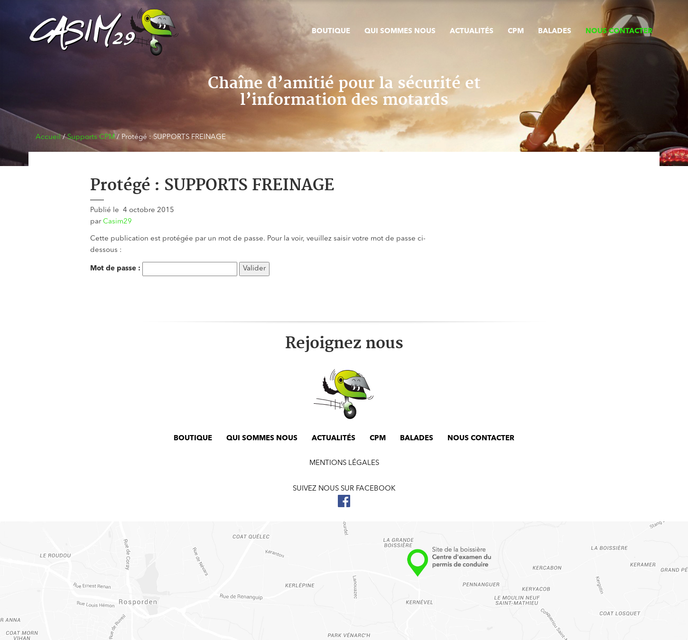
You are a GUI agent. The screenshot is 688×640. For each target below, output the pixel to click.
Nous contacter (619, 31)
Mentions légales (344, 463)
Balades (554, 31)
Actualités (471, 31)
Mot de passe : (163, 269)
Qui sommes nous (400, 31)
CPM (516, 31)
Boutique (331, 31)
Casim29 (117, 221)
